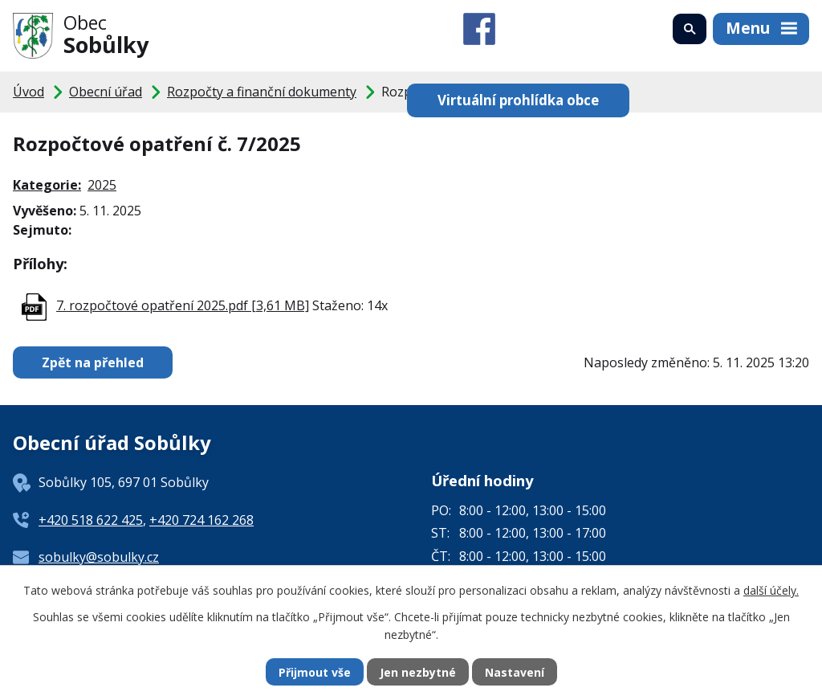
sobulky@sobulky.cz (99, 557)
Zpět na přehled (93, 362)
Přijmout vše (315, 672)
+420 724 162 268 (201, 520)
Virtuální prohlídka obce (518, 100)
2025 (101, 185)
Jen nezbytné (418, 672)
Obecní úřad (105, 91)
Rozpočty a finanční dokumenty (261, 91)
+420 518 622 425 (91, 520)
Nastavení (514, 672)
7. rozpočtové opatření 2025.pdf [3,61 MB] (182, 305)
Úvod (28, 91)
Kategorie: (47, 185)
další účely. (771, 590)
